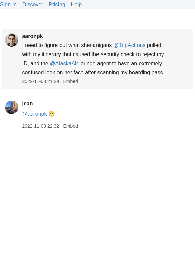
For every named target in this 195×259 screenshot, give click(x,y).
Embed (70, 81)
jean (27, 103)
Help (76, 4)
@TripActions (129, 45)
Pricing (57, 4)
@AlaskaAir (64, 63)
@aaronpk (34, 114)
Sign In (8, 4)
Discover (32, 4)
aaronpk (32, 36)
